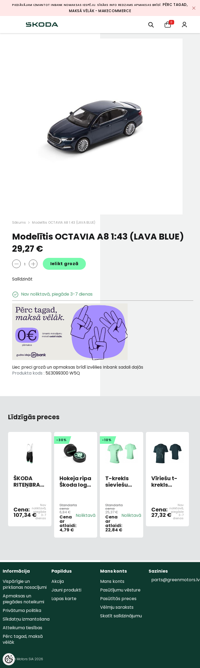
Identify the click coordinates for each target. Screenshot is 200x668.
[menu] (151, 24)
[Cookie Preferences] (9, 659)
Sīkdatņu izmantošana (26, 619)
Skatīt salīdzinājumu (121, 616)
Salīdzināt (22, 279)
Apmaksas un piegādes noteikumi (23, 599)
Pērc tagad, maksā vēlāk (23, 639)
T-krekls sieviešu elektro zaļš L (121, 481)
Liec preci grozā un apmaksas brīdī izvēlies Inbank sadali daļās (77, 367)
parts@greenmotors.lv (175, 580)
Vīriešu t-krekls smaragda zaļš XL (166, 481)
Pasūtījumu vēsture (120, 590)
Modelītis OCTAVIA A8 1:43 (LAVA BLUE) (63, 222)
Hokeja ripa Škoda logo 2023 (75, 481)
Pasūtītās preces (118, 599)
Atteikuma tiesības (22, 628)
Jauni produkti (66, 590)
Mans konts (112, 581)
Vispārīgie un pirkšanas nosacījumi (25, 584)
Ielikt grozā (64, 264)
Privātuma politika (22, 610)
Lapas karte (63, 599)
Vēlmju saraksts (117, 607)
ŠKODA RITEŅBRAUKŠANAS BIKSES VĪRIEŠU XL (29, 481)
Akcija (57, 581)
